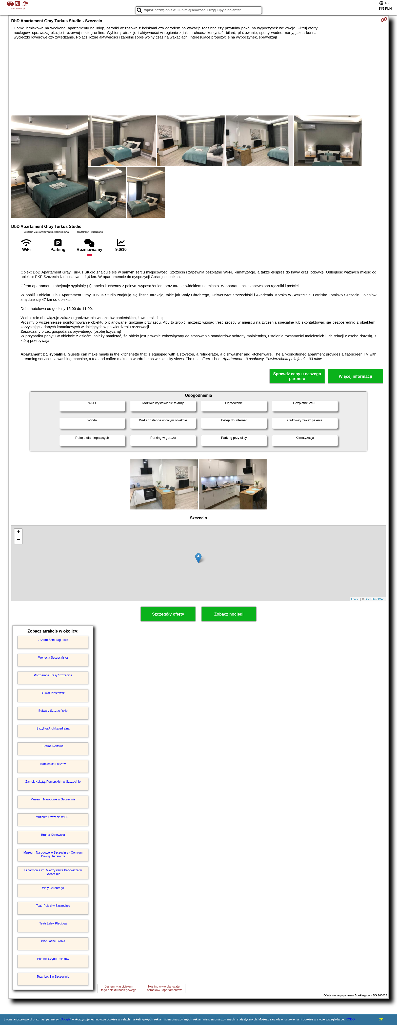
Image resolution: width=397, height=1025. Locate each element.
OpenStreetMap (374, 599)
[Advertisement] (198, 77)
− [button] (18, 540)
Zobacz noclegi (229, 614)
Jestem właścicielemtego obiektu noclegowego (118, 988)
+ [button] (18, 532)
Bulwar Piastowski (53, 693)
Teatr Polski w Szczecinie (53, 906)
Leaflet (355, 599)
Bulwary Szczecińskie (53, 711)
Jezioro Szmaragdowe (53, 640)
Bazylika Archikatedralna (53, 728)
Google (65, 1019)
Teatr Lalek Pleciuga (53, 923)
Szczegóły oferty (168, 614)
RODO (350, 1019)
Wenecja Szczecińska (53, 657)
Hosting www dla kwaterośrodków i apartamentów (164, 988)
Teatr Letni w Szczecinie (53, 976)
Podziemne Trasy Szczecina (53, 675)
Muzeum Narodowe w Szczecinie (53, 799)
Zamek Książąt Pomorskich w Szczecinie (53, 781)
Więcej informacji (355, 376)
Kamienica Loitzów (53, 764)
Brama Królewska (53, 835)
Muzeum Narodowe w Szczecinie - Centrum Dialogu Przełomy (53, 854)
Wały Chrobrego (53, 888)
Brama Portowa (53, 746)
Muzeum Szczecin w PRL (53, 817)
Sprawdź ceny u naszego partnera (297, 376)
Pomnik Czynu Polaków (53, 959)
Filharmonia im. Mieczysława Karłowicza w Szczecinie (53, 872)
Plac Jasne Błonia (53, 941)
